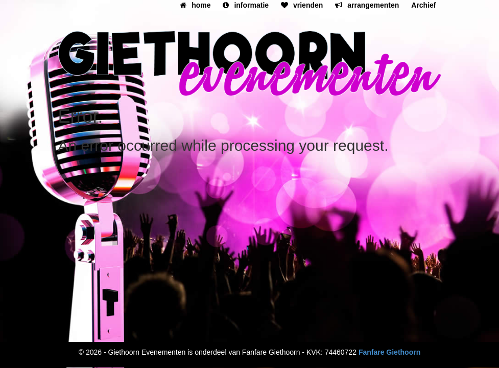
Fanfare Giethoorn (389, 352)
